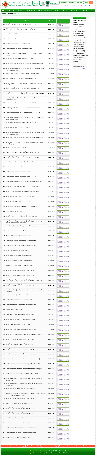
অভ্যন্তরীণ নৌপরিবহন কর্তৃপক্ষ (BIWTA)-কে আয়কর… (78, 27)
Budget (56, 10)
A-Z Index (48, 446)
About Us (9, 10)
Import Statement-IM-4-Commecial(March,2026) (79, 37)
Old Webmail (85, 446)
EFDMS (82, 10)
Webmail (73, 5)
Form (38, 10)
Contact (67, 5)
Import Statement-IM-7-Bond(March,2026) (79, 32)
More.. (84, 68)
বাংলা (91, 2)
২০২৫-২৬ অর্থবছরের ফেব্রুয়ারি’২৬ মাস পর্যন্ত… (79, 41)
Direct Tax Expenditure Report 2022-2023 (79, 21)
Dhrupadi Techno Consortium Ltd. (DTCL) (57, 453)
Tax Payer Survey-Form (67, 2)
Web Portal (79, 2)
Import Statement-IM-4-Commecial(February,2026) (79, 54)
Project (63, 10)
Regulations (29, 10)
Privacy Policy (20, 446)
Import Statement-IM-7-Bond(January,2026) (79, 65)
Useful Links (10, 446)
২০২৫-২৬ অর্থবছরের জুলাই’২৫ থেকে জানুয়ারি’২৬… (78, 59)
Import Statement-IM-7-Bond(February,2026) (79, 50)
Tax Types (47, 10)
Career (86, 2)
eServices (19, 10)
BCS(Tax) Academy (59, 446)
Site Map (39, 446)
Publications (73, 10)
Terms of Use (30, 446)
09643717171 (54, 3)
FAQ (62, 5)
